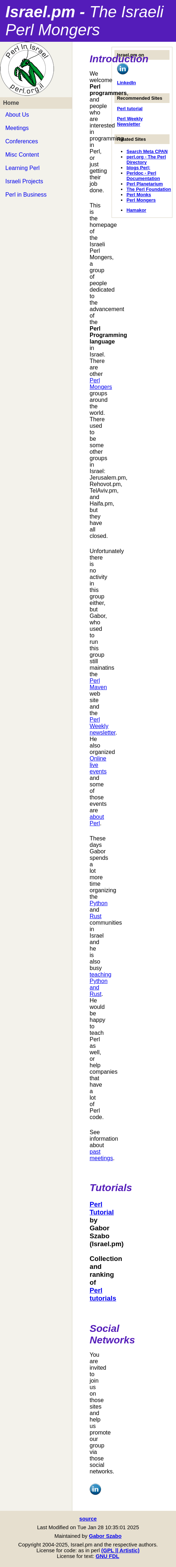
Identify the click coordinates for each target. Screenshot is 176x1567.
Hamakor (136, 210)
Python (99, 903)
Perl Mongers (140, 200)
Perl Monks (138, 194)
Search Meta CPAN (146, 151)
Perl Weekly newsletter (103, 726)
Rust (95, 916)
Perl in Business (26, 195)
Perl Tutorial (102, 1208)
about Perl (97, 820)
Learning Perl (22, 168)
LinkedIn (126, 82)
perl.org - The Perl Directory (146, 159)
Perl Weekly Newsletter (130, 121)
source (87, 1519)
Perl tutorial (130, 108)
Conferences (21, 141)
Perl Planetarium (144, 184)
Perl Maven (98, 684)
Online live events (98, 764)
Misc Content (22, 155)
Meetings (17, 128)
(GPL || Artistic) (120, 1550)
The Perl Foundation (148, 189)
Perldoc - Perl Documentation (143, 175)
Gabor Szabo (105, 1536)
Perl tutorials (103, 1294)
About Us (17, 115)
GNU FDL (107, 1556)
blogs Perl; (138, 167)
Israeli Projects (24, 181)
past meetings (101, 1155)
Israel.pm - (84, 21)
